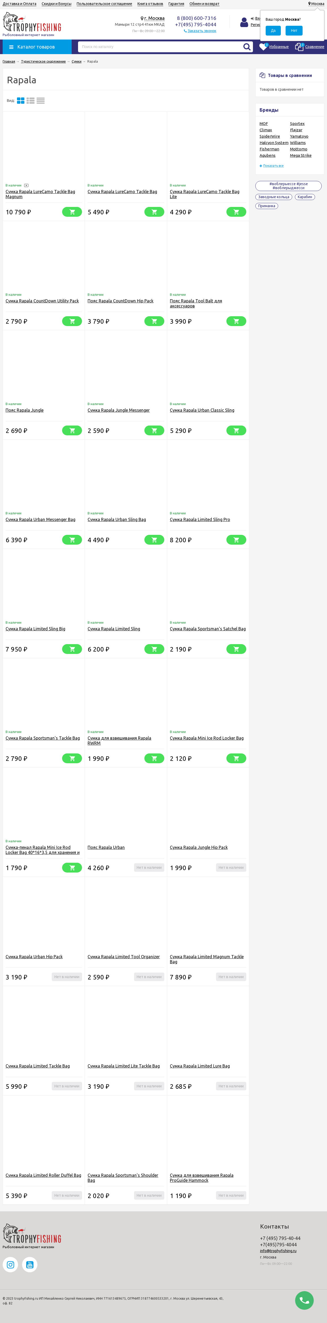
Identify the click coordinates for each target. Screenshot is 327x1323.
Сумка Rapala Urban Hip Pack (34, 956)
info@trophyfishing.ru (278, 1251)
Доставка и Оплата (19, 4)
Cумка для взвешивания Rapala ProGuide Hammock (202, 1178)
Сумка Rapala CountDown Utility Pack (42, 300)
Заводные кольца (273, 197)
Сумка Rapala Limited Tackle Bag (38, 1066)
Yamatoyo (299, 136)
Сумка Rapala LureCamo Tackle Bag (122, 191)
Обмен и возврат (205, 4)
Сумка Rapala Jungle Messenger (119, 410)
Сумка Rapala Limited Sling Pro (200, 519)
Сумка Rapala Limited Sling (114, 628)
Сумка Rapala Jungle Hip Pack (199, 847)
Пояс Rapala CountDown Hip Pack (120, 300)
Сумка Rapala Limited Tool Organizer (124, 956)
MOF (264, 123)
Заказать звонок (202, 31)
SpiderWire (270, 136)
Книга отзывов (150, 4)
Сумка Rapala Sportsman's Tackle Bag (43, 738)
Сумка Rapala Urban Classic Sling (202, 410)
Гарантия (176, 4)
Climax (266, 130)
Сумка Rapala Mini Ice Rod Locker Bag (207, 738)
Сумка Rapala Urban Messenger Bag (40, 519)
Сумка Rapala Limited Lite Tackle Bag (124, 1066)
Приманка (266, 206)
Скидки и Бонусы (56, 4)
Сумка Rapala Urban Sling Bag (117, 519)
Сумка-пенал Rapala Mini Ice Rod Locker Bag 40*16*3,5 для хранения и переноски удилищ (43, 852)
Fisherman (269, 149)
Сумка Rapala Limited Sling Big (35, 628)
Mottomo (298, 149)
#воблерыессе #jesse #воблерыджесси (288, 186)
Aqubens (268, 155)
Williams (298, 142)
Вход (259, 18)
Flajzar (296, 130)
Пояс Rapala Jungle (25, 410)
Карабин (305, 197)
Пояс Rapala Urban (106, 847)
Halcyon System (274, 142)
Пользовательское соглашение (104, 4)
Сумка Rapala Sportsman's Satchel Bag (208, 628)
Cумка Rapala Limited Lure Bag (200, 1066)
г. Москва (154, 18)
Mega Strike (301, 155)
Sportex (297, 123)
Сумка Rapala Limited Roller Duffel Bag (43, 1175)
